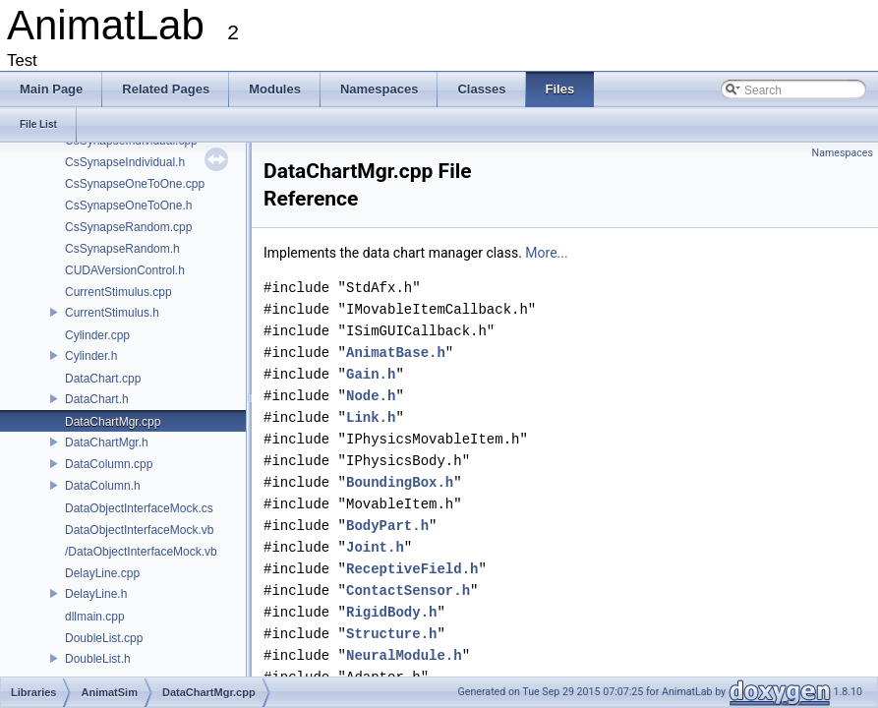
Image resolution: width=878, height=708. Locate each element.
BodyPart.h (387, 525)
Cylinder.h (91, 356)
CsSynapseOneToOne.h (128, 205)
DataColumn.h (103, 486)
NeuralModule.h (404, 655)
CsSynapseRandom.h (122, 249)
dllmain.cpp (95, 616)
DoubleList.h (98, 659)
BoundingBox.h (399, 482)
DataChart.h (97, 399)
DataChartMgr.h (106, 442)
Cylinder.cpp (97, 335)
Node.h (370, 395)
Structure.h (391, 633)
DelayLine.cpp (102, 573)
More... (546, 253)
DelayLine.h (96, 594)
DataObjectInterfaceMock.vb (139, 530)
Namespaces (842, 153)
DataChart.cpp (103, 378)
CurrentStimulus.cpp (118, 292)
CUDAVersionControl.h (125, 270)
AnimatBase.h (395, 352)
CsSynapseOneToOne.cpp (135, 184)
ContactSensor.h (408, 590)
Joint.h (375, 547)
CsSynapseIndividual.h (125, 162)
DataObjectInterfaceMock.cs (139, 508)
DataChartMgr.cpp (112, 422)
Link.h (370, 417)
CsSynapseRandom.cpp (128, 227)
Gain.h (370, 374)
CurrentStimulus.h (112, 313)
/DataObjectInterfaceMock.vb (141, 552)
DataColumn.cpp (108, 464)
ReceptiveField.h (412, 569)
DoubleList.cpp (104, 638)
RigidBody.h (391, 612)
